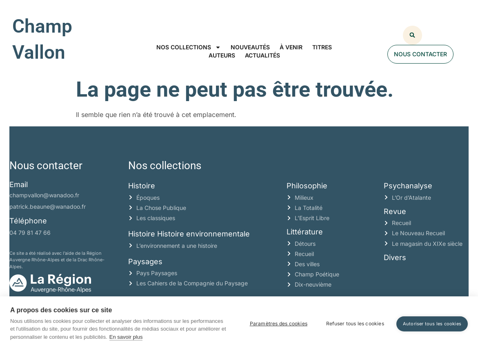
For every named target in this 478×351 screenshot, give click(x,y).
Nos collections (188, 47)
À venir (291, 47)
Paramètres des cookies (278, 323)
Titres (322, 47)
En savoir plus (126, 337)
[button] (412, 35)
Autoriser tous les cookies (432, 324)
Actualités (262, 55)
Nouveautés (250, 47)
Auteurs (222, 55)
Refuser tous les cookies (355, 323)
